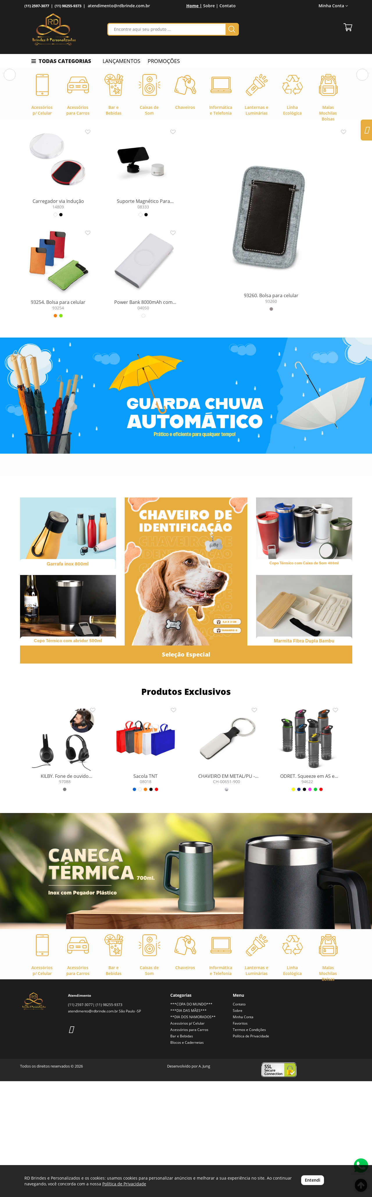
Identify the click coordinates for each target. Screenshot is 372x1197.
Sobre (237, 1126)
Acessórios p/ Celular (187, 1139)
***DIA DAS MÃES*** (188, 1126)
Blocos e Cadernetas (187, 1158)
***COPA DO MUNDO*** (191, 1119)
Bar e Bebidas (181, 1151)
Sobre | (210, 5)
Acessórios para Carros (189, 1145)
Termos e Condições (249, 1145)
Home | (194, 5)
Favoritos (240, 1139)
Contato (227, 5)
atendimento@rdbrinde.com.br (119, 5)
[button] (10, 128)
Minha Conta (333, 5)
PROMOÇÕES (164, 60)
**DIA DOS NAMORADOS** (193, 1132)
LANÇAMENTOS (121, 60)
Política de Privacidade (251, 1151)
